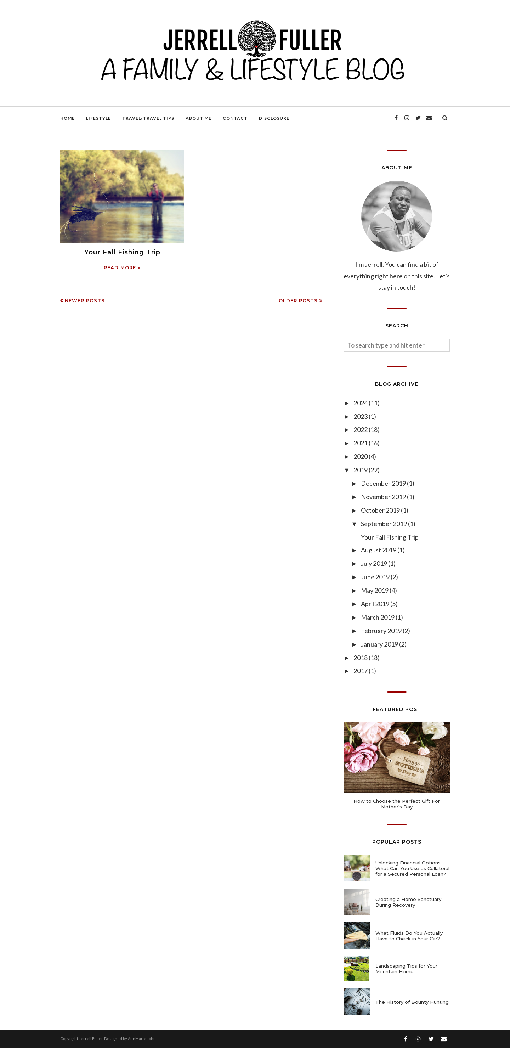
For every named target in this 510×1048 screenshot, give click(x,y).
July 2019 (374, 563)
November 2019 (384, 497)
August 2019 (379, 550)
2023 (361, 416)
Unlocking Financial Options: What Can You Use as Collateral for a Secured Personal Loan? (412, 868)
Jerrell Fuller (91, 1038)
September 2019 (384, 524)
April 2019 (375, 604)
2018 (361, 657)
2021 (361, 443)
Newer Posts (85, 300)
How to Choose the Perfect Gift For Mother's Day (396, 804)
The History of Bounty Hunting (412, 1002)
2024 (361, 403)
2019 (361, 470)
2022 (361, 429)
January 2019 (380, 644)
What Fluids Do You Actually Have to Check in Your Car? (409, 935)
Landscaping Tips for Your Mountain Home (406, 968)
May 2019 (375, 590)
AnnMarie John (142, 1038)
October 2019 (381, 510)
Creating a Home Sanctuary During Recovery (408, 902)
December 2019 (384, 483)
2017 (361, 671)
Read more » (122, 267)
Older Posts (298, 300)
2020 (361, 456)
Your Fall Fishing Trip (122, 252)
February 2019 (382, 631)
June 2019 (376, 577)
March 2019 (378, 617)
